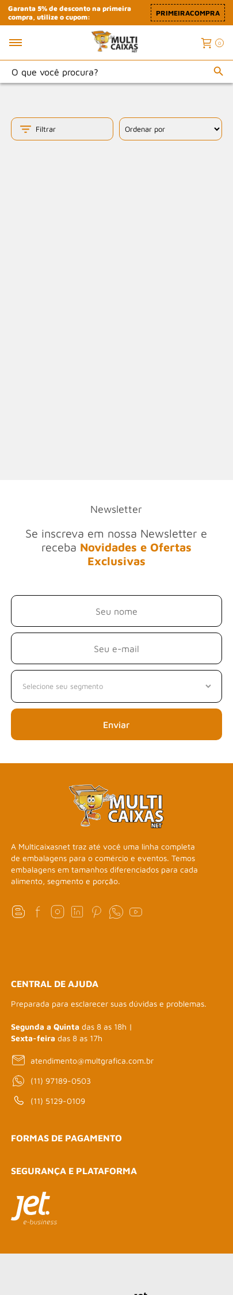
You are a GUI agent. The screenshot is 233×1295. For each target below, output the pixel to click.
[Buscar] (218, 71)
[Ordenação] (170, 128)
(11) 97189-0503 (51, 1081)
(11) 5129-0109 (48, 1101)
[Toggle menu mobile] (28, 42)
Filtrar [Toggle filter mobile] (37, 129)
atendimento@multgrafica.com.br (82, 1060)
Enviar (116, 724)
